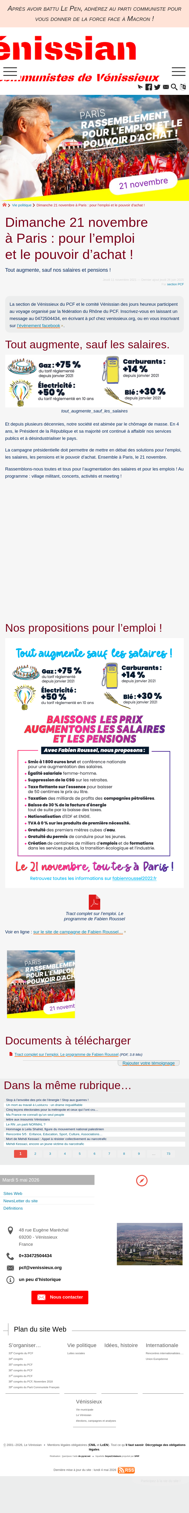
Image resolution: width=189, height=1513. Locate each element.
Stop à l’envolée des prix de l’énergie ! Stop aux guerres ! (54, 1102)
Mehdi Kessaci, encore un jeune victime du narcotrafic (51, 1152)
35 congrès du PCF (21, 1375)
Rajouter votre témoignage (148, 1064)
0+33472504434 (35, 1264)
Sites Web (14, 1201)
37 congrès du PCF (21, 1388)
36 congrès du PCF (21, 1381)
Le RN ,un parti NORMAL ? (29, 1130)
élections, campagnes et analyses (96, 1437)
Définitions (14, 1216)
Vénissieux (86, 1416)
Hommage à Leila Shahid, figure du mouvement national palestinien (62, 1135)
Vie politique (21, 206)
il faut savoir (135, 1461)
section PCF (175, 285)
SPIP (136, 1473)
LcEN (104, 1461)
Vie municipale (83, 1424)
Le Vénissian (82, 1430)
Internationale (158, 1354)
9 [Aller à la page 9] (139, 1162)
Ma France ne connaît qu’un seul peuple (40, 1118)
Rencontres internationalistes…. (163, 1362)
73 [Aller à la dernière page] (168, 1162)
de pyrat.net (84, 1473)
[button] (134, 88)
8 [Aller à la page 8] (124, 1162)
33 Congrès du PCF (21, 1362)
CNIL (92, 1461)
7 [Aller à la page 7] (109, 1162)
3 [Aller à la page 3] (50, 1162)
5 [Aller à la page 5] (80, 1162)
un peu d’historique (40, 1287)
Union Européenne (154, 1368)
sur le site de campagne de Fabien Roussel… (78, 932)
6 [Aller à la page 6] (95, 1162)
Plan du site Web (40, 1338)
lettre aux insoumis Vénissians (31, 1124)
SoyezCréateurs (113, 1473)
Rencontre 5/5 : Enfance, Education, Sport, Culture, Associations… (62, 1141)
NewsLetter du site (23, 1209)
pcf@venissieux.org (40, 1276)
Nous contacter (60, 1305)
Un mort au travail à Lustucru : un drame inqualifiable (50, 1107)
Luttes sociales (80, 1362)
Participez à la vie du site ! (160, 1497)
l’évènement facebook (38, 326)
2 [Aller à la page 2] (35, 1162)
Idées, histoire (120, 1354)
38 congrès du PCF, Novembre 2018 (32, 1394)
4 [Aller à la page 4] (65, 1162)
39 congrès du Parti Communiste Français (36, 1401)
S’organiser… (23, 1354)
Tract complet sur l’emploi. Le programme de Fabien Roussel (74, 1055)
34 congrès (15, 1369)
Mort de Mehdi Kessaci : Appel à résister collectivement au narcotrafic (64, 1146)
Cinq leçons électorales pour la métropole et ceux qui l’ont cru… (59, 1113)
